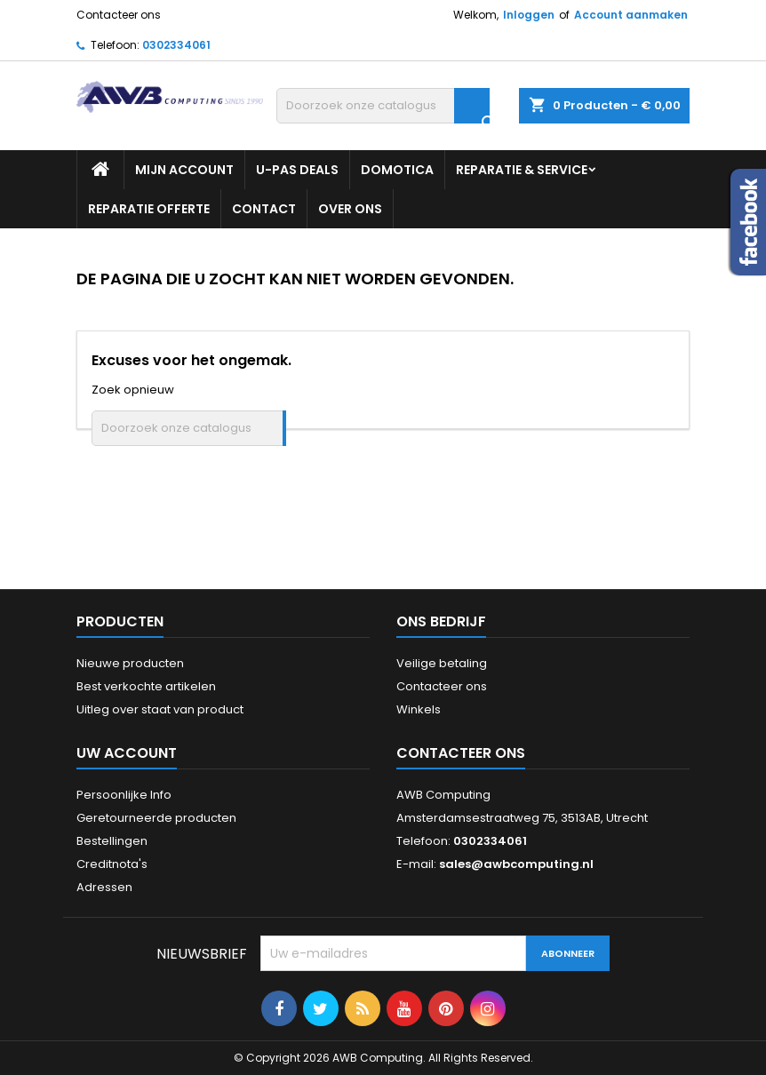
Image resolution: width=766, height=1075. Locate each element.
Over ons (350, 209)
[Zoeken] (383, 105)
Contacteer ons (118, 14)
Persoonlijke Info (124, 794)
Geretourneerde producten (156, 817)
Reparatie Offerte (149, 209)
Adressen (104, 887)
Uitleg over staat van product (159, 709)
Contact (264, 209)
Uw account (126, 753)
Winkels (418, 709)
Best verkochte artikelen (146, 686)
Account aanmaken (631, 14)
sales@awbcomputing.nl (516, 864)
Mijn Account (184, 170)
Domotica (397, 170)
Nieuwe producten (130, 663)
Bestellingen (112, 840)
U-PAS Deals (297, 170)
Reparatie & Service (521, 170)
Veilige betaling (441, 663)
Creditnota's (112, 864)
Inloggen (529, 14)
